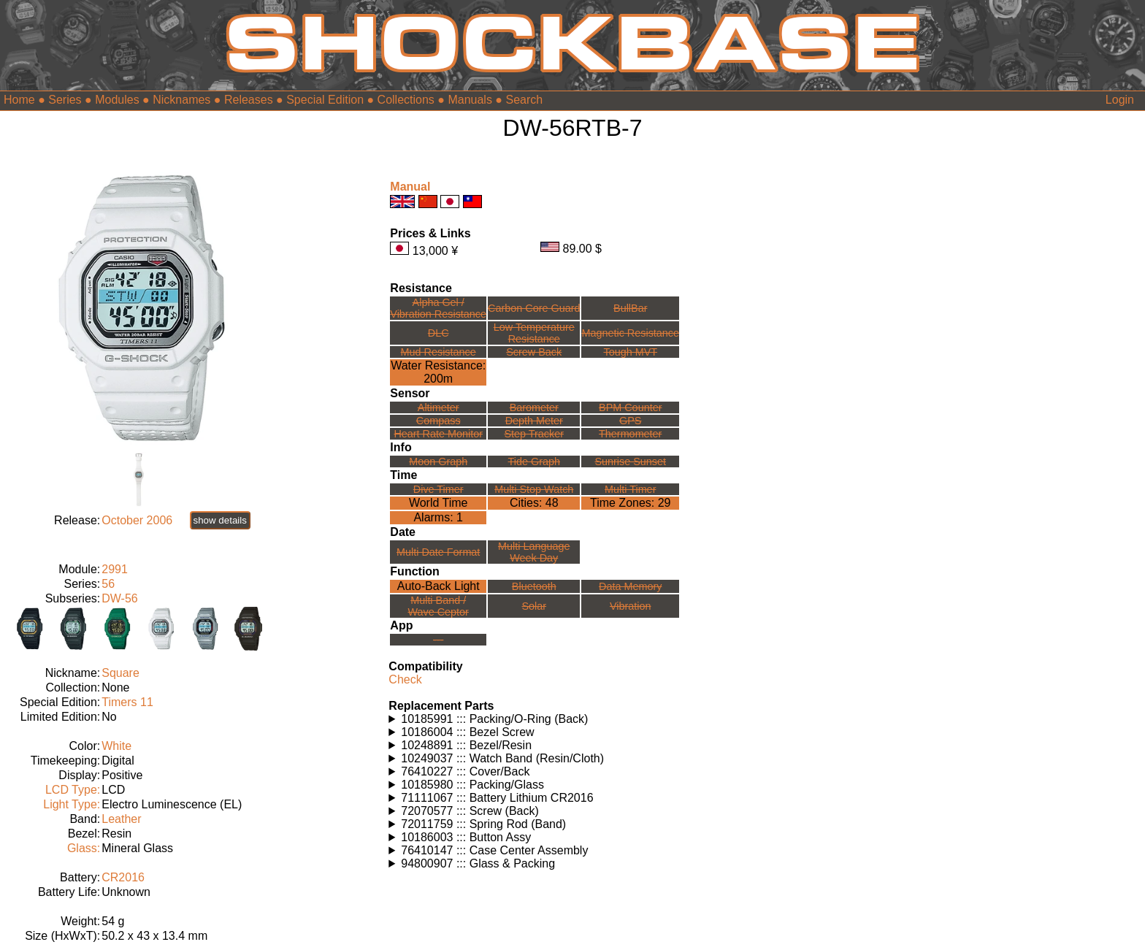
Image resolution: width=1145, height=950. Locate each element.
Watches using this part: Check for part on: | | (572, 719)
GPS (630, 420)
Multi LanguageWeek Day (534, 552)
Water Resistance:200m (438, 372)
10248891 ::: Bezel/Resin (466, 745)
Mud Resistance (438, 352)
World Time (438, 503)
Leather (121, 819)
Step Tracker (534, 434)
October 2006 (137, 520)
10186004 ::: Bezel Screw (467, 732)
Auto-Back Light (438, 586)
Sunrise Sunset (630, 461)
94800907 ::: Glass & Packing (478, 863)
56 (108, 584)
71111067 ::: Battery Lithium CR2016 (497, 798)
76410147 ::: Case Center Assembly (494, 850)
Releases (248, 99)
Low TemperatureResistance (534, 333)
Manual (410, 186)
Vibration (630, 606)
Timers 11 (127, 702)
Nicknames (181, 99)
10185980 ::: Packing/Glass (472, 784)
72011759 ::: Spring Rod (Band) (483, 824)
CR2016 (123, 877)
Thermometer (630, 434)
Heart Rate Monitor (438, 434)
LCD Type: (72, 790)
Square (120, 673)
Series (64, 99)
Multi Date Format (438, 552)
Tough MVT (630, 352)
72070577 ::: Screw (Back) (470, 811)
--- (438, 640)
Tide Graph (534, 461)
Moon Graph (438, 461)
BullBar (630, 308)
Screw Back (534, 352)
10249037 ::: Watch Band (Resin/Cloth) (502, 758)
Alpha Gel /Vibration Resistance (438, 308)
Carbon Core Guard (534, 308)
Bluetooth (534, 586)
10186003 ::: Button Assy (466, 837)
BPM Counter (630, 407)
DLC (438, 333)
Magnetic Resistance (630, 333)
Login (1120, 99)
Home (19, 99)
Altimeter (438, 407)
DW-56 (120, 598)
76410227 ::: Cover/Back (465, 771)
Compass (438, 420)
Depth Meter (534, 420)
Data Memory (630, 586)
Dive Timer (438, 489)
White (116, 746)
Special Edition (325, 99)
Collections (406, 99)
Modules (117, 99)
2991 (115, 569)
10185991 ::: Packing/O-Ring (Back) (494, 719)
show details (220, 520)
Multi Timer (630, 489)
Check (404, 679)
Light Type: (71, 804)
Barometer (534, 407)
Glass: (83, 848)
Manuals (469, 99)
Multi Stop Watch (533, 489)
